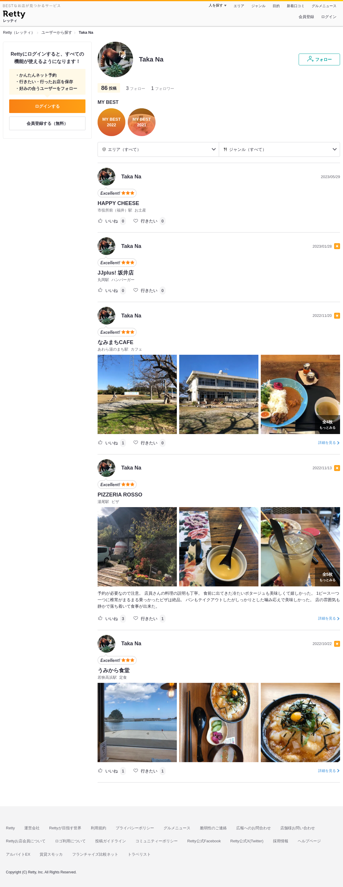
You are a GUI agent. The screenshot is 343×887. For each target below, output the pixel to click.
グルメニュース (324, 6)
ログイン (328, 16)
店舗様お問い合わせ (297, 828)
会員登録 (306, 16)
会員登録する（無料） (47, 123)
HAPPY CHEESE (118, 203)
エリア (239, 6)
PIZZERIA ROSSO (120, 495)
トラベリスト (139, 854)
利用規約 (98, 828)
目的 (276, 6)
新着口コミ (296, 6)
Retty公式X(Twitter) (246, 841)
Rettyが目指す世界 (65, 828)
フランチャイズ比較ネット (95, 854)
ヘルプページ (309, 841)
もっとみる (327, 424)
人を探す (216, 5)
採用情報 (280, 841)
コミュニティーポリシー (156, 841)
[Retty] (14, 15)
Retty (10, 828)
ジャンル (258, 6)
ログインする (47, 106)
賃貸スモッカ (51, 854)
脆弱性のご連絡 (213, 828)
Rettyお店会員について (26, 841)
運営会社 (32, 828)
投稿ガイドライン (110, 841)
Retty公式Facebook (204, 841)
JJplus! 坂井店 (116, 273)
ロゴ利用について (70, 841)
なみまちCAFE (115, 342)
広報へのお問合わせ (253, 828)
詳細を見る (327, 443)
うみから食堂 (114, 670)
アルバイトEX (18, 854)
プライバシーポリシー (135, 828)
